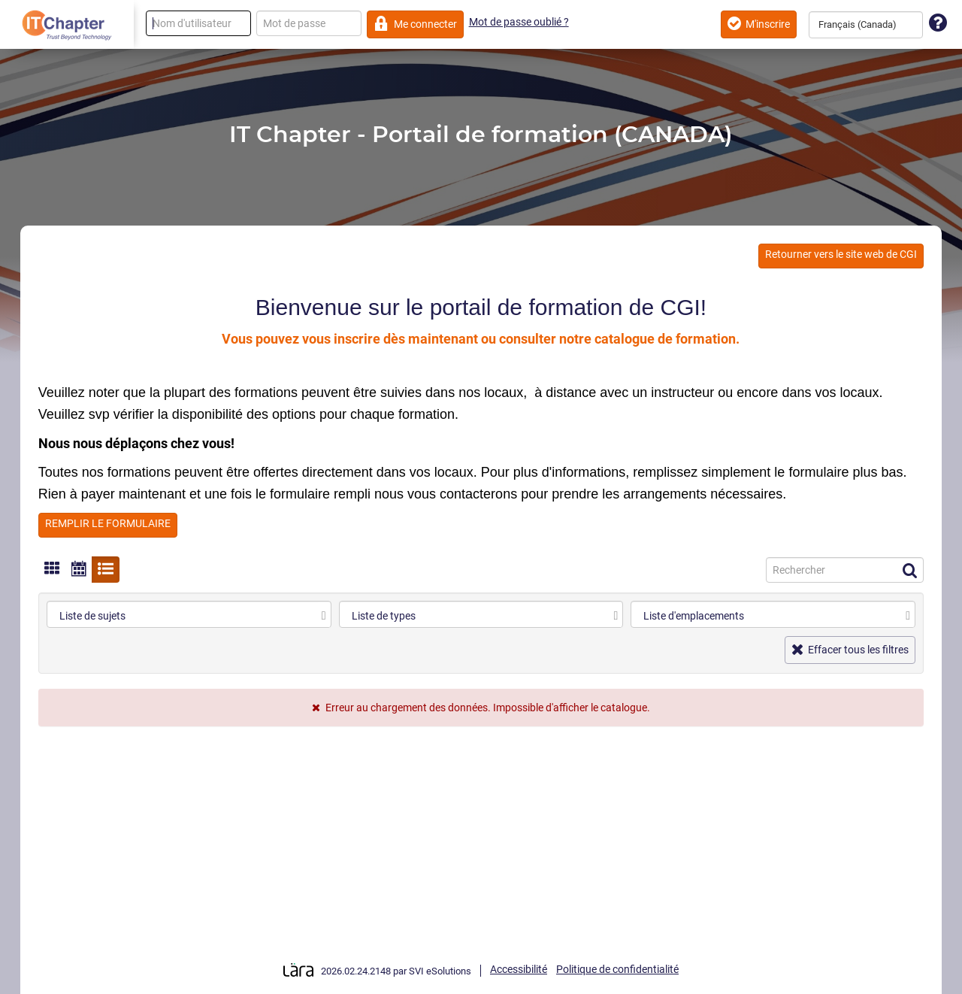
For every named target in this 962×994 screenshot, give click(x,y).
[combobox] (866, 24)
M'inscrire (759, 24)
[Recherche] (845, 570)
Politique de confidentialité (617, 969)
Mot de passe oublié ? (519, 22)
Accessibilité (518, 969)
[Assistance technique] (938, 23)
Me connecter (415, 24)
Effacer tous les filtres (850, 649)
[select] (324, 615)
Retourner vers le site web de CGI (841, 254)
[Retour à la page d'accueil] (67, 25)
